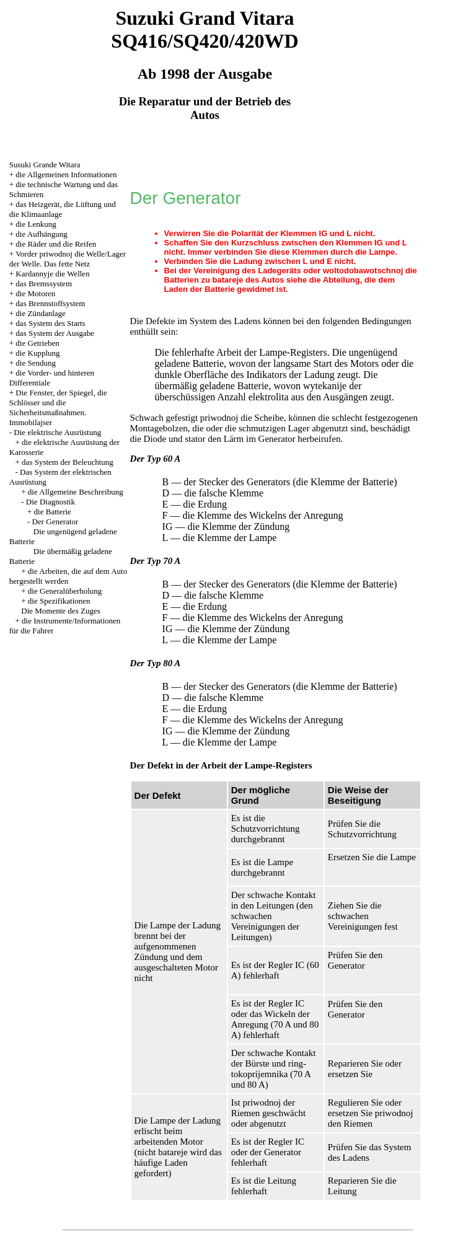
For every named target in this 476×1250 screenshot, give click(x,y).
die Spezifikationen (59, 600)
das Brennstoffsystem (50, 303)
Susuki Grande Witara (45, 164)
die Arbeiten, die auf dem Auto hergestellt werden (68, 576)
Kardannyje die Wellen (52, 273)
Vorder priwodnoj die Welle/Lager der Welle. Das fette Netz (67, 258)
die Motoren (35, 293)
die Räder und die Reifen (55, 244)
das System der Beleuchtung (67, 462)
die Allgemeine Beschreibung (75, 491)
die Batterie (52, 511)
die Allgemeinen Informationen (66, 174)
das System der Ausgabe (54, 333)
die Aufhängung (41, 234)
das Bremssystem (43, 283)
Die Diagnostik (50, 501)
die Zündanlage (40, 313)
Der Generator (55, 521)
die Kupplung (37, 353)
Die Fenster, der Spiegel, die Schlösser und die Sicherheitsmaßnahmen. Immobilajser (58, 407)
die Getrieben (37, 343)
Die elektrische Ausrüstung (57, 432)
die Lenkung (35, 224)
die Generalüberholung (65, 591)
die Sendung (35, 363)
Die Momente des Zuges (60, 610)
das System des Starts (50, 323)
